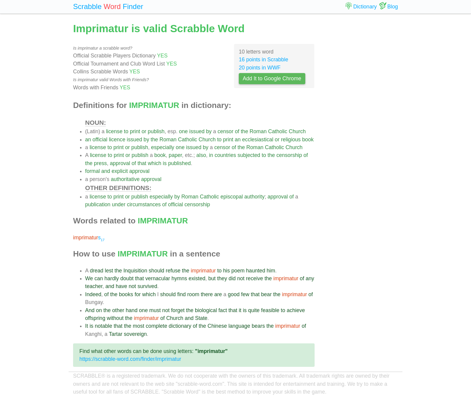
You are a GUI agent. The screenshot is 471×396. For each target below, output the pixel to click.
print (135, 131)
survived (147, 286)
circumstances (144, 204)
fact (222, 310)
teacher (94, 286)
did (232, 278)
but (212, 278)
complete (156, 326)
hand (131, 310)
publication (97, 204)
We (89, 278)
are (218, 294)
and (105, 171)
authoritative (125, 179)
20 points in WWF (260, 68)
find (181, 294)
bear (266, 294)
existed (197, 278)
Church (297, 131)
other (118, 310)
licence (117, 140)
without (115, 318)
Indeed (93, 294)
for (137, 294)
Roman (258, 131)
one (183, 131)
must (155, 310)
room (193, 294)
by (209, 131)
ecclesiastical (257, 140)
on (99, 310)
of (237, 131)
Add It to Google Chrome (272, 78)
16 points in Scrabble (263, 60)
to (126, 131)
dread (96, 271)
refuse (173, 271)
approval (120, 163)
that (141, 163)
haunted (255, 271)
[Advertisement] (361, 111)
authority (254, 197)
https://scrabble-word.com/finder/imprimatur (130, 359)
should (156, 271)
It (86, 326)
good (233, 294)
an (88, 140)
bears (258, 326)
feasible (270, 310)
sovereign (135, 334)
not (240, 278)
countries (225, 155)
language (239, 326)
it (240, 310)
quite (254, 310)
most (138, 326)
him (271, 271)
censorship (289, 155)
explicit (120, 171)
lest (109, 271)
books (126, 294)
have (121, 286)
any (310, 278)
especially (162, 147)
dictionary (180, 326)
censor (225, 131)
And (89, 310)
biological (206, 310)
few (245, 294)
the (244, 131)
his (226, 271)
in (211, 155)
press (100, 163)
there (207, 294)
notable (103, 326)
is (165, 163)
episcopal (231, 197)
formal (92, 171)
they (222, 278)
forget (178, 310)
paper (175, 155)
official (99, 140)
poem (238, 271)
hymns (179, 278)
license (114, 131)
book (308, 140)
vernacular (157, 278)
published (179, 163)
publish (156, 131)
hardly (111, 278)
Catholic (277, 131)
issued (197, 131)
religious (291, 140)
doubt (127, 278)
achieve (296, 310)
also (201, 155)
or (144, 131)
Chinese (217, 326)
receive (254, 278)
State (201, 318)
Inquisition (135, 271)
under (118, 204)
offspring (95, 318)
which (154, 163)
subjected (249, 155)
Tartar (115, 334)
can (98, 278)
